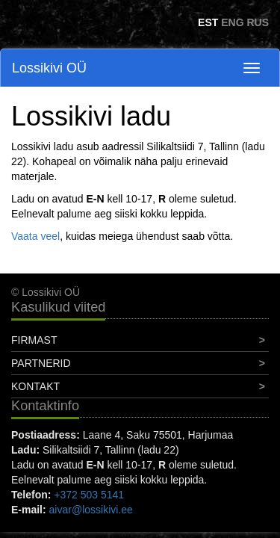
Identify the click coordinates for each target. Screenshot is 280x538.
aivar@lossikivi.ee (91, 510)
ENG (232, 22)
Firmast (34, 340)
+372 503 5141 (89, 495)
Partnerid (41, 363)
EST (208, 22)
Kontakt (35, 386)
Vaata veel (35, 236)
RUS (257, 22)
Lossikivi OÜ (49, 68)
